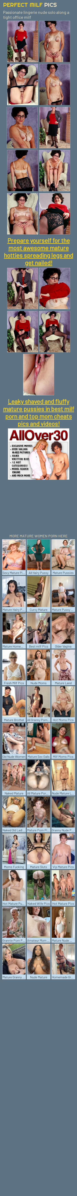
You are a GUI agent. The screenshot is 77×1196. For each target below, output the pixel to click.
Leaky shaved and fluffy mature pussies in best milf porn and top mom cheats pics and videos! (38, 412)
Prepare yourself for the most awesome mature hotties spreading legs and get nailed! (38, 251)
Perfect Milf (30, 4)
